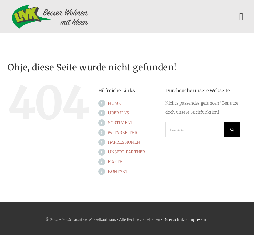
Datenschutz (174, 219)
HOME (114, 103)
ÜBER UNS (118, 112)
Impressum (198, 219)
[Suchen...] (195, 129)
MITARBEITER (122, 132)
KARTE (115, 161)
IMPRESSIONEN (124, 142)
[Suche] (232, 129)
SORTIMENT (120, 122)
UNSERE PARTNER (126, 151)
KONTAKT (118, 171)
